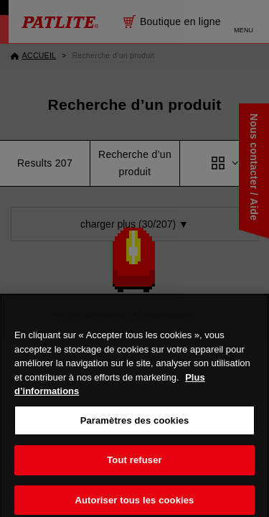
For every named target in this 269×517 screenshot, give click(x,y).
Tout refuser (134, 467)
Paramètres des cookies (134, 426)
